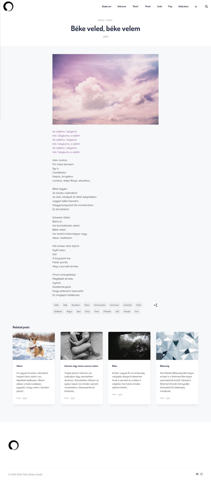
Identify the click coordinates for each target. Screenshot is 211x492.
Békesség (165, 373)
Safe (133, 312)
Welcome (116, 6)
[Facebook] (196, 485)
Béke (114, 373)
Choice (90, 305)
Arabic (56, 305)
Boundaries (78, 305)
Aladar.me (101, 6)
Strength (143, 312)
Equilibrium (69, 312)
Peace (101, 312)
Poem (111, 312)
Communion (121, 305)
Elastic (56, 312)
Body (67, 305)
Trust (56, 319)
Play (165, 6)
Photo (142, 6)
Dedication (178, 6)
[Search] (201, 6)
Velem (20, 373)
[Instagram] (200, 485)
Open (92, 312)
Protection (122, 312)
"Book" (130, 6)
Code (154, 6)
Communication (104, 305)
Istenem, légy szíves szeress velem (78, 375)
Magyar (82, 312)
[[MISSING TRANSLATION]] (156, 305)
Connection (135, 305)
